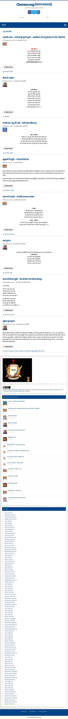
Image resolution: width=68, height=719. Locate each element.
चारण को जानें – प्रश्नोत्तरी (13, 476)
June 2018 (8, 635)
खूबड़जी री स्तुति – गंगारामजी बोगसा (16, 159)
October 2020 (9, 578)
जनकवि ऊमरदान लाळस (20, 199)
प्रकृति (11, 71)
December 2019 (9, 598)
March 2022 (8, 560)
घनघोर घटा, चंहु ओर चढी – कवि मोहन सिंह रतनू (19, 123)
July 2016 (7, 681)
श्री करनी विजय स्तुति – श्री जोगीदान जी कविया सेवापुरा (22, 279)
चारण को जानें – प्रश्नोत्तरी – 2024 (14, 469)
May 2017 (7, 661)
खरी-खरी (7, 234)
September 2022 (10, 551)
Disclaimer (33, 711)
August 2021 (8, 564)
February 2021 (9, 572)
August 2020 (8, 582)
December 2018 (9, 622)
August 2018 (8, 631)
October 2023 (9, 539)
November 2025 (10, 517)
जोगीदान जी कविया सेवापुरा (24, 282)
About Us (24, 711)
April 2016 (8, 688)
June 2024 (8, 531)
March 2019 (8, 616)
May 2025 (7, 523)
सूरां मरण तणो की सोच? (12, 423)
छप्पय (39, 351)
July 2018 (7, 633)
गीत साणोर (16, 351)
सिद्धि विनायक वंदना (12, 437)
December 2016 (9, 671)
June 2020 (8, 586)
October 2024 (9, 527)
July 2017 (7, 657)
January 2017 (8, 669)
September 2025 (10, 519)
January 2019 (9, 620)
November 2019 (9, 600)
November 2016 (9, 673)
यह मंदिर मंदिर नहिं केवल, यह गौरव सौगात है (16, 497)
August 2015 (8, 704)
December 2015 (9, 696)
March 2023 (8, 543)
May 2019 (7, 612)
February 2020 (9, 594)
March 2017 (8, 665)
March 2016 (8, 690)
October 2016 (9, 675)
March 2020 (8, 592)
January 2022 (9, 561)
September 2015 (10, 702)
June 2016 (8, 683)
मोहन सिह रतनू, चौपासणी (21, 126)
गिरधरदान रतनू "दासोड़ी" (20, 81)
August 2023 (8, 541)
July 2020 (7, 584)
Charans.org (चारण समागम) (34, 4)
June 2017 (8, 659)
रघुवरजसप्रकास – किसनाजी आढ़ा (14, 490)
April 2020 (8, 590)
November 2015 (9, 698)
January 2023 (9, 545)
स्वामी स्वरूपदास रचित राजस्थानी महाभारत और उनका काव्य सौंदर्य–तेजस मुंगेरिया (23, 408)
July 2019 (7, 608)
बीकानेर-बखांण (8, 78)
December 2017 (9, 647)
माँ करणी (12, 314)
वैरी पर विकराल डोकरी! (12, 483)
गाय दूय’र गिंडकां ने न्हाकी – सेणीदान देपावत (15, 456)
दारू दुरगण (7, 240)
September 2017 (10, 653)
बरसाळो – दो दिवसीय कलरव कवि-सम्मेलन (16, 401)
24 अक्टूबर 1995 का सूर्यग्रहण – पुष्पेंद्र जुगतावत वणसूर (18, 450)
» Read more (8, 67)
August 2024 (8, 529)
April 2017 (7, 663)
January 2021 (8, 574)
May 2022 (7, 557)
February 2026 (9, 515)
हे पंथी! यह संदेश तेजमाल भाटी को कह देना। (16, 430)
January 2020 (9, 596)
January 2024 (9, 535)
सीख (11, 272)
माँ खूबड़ (12, 190)
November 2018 (9, 625)
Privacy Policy (43, 711)
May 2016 (7, 685)
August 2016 (8, 679)
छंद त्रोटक (7, 71)
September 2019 (10, 604)
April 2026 (8, 513)
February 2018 (9, 643)
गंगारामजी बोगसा (19, 162)
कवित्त (6, 351)
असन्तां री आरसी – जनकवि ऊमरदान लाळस (18, 197)
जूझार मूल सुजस (8, 321)
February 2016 (9, 692)
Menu (4, 25)
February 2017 (9, 667)
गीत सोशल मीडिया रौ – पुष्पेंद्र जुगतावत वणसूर (16, 444)
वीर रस (43, 351)
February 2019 (9, 618)
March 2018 (8, 641)
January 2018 (9, 645)
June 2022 (8, 555)
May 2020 (8, 588)
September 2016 (10, 677)
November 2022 (10, 549)
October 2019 (9, 602)
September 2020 (10, 580)
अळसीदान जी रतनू (22, 40)
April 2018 (8, 639)
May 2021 (7, 566)
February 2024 (9, 533)
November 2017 (9, 649)
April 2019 (8, 614)
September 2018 (10, 629)
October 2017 (9, 651)
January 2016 (9, 694)
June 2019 (8, 610)
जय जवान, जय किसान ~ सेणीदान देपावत (15, 463)
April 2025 (8, 525)
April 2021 (7, 568)
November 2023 (10, 537)
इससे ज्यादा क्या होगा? (12, 415)
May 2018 (7, 637)
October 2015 (9, 700)
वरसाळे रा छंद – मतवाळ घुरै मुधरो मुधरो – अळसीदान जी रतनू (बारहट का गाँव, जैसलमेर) (34, 37)
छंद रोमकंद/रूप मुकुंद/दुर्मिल (31, 351)
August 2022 (8, 553)
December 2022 (9, 547)
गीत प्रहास (10, 351)
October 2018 (9, 627)
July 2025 (7, 521)
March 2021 (8, 570)
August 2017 (8, 655)
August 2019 (8, 606)
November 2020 (10, 576)
